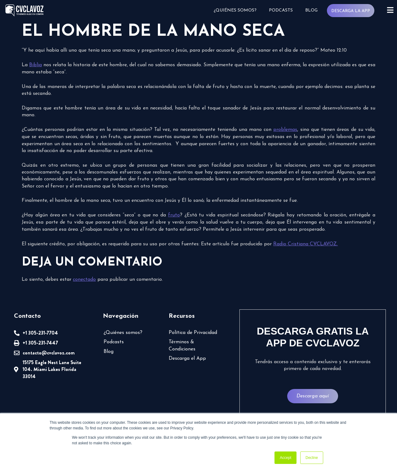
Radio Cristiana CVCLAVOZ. (305, 244)
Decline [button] (312, 458)
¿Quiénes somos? (234, 10)
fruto (174, 215)
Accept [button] (285, 458)
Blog (311, 10)
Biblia (35, 64)
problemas (285, 129)
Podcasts (280, 10)
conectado (84, 279)
